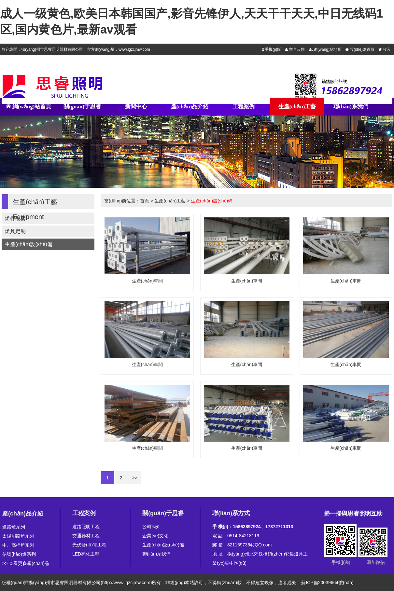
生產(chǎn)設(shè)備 (28, 244)
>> (134, 477)
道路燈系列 (13, 526)
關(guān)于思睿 (82, 106)
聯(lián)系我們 (350, 106)
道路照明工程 (86, 526)
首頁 (144, 200)
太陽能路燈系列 (18, 536)
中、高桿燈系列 (18, 545)
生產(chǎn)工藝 (297, 106)
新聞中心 (136, 106)
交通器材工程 (86, 535)
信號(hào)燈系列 (19, 554)
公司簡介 (151, 526)
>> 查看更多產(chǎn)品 (25, 563)
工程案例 (243, 106)
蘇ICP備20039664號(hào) (327, 582)
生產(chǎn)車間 (147, 280)
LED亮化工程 (85, 554)
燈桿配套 (15, 218)
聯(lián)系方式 (231, 513)
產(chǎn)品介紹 (190, 106)
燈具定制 (15, 231)
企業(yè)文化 (155, 535)
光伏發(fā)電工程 (89, 544)
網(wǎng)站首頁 (28, 109)
